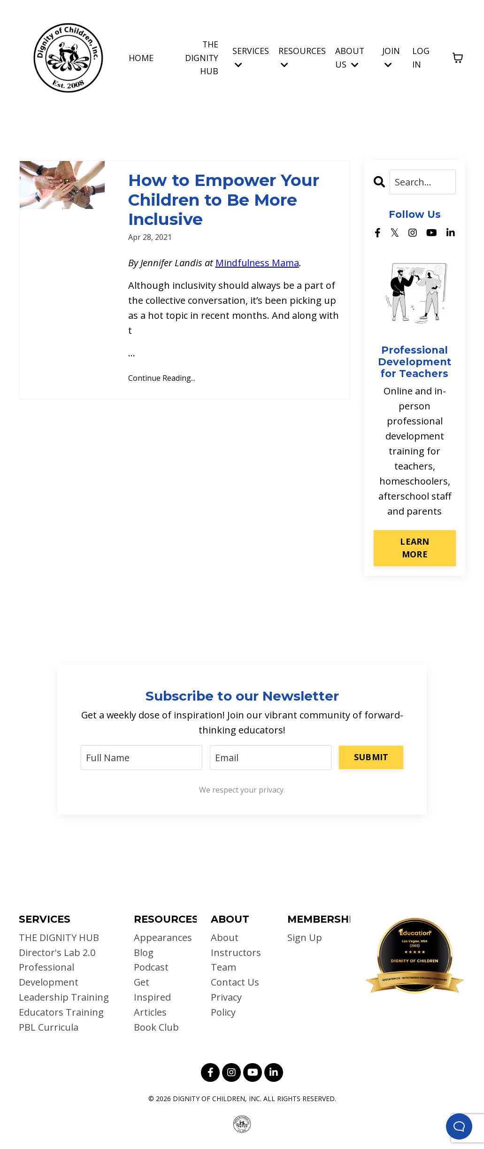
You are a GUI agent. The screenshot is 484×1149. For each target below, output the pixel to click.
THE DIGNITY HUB (201, 57)
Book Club (156, 1027)
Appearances (160, 937)
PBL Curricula (48, 1027)
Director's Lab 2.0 (57, 952)
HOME (140, 57)
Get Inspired (152, 990)
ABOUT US (350, 57)
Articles (150, 1012)
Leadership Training (64, 997)
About (224, 937)
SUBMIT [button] (371, 756)
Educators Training (61, 1012)
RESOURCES (302, 57)
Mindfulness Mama (258, 264)
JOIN (391, 57)
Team (223, 967)
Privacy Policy (226, 1005)
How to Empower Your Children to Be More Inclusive (226, 200)
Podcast (151, 967)
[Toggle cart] (457, 57)
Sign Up (304, 937)
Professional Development (48, 975)
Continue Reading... (161, 379)
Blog (144, 952)
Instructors (236, 952)
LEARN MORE (414, 548)
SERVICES (250, 57)
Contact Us (235, 982)
